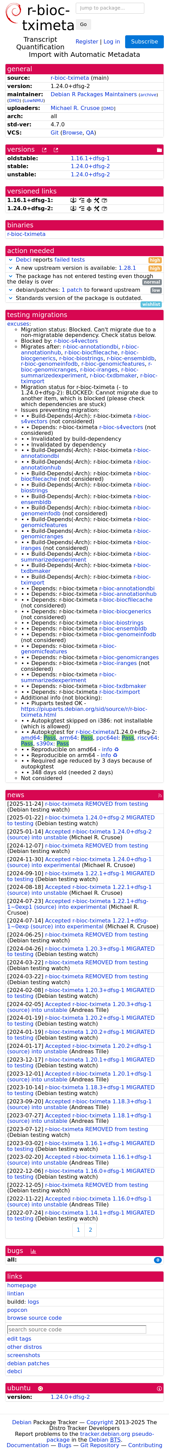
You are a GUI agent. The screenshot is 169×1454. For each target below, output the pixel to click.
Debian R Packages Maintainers (94, 94)
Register (87, 41)
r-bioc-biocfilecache (91, 352)
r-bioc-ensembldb (131, 358)
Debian (22, 1422)
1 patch (72, 290)
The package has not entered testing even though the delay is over (84, 279)
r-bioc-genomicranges (129, 657)
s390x (45, 743)
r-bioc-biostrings (81, 358)
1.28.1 (127, 268)
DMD (14, 100)
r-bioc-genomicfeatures (113, 364)
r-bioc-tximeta (70, 78)
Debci (24, 259)
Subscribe (144, 41)
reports (84, 260)
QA (90, 132)
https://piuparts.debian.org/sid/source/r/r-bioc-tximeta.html (84, 712)
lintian (15, 1293)
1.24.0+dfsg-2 (90, 166)
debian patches (28, 1363)
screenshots (23, 1355)
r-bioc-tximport (119, 692)
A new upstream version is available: (84, 268)
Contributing (145, 1445)
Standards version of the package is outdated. (84, 298)
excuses (18, 324)
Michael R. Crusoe (75, 108)
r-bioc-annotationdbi (90, 346)
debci (14, 1371)
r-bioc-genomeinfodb (49, 364)
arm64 (68, 738)
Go (83, 24)
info (107, 749)
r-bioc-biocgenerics (125, 611)
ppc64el (107, 738)
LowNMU (33, 100)
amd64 (30, 738)
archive (148, 94)
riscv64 (147, 738)
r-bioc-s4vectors (76, 341)
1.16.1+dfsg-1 (90, 158)
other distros (24, 1347)
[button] (10, 259)
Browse (72, 132)
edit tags (19, 1339)
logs (33, 1302)
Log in (112, 41)
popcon (17, 1310)
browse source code (34, 1318)
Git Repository (100, 1445)
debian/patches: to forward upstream (84, 290)
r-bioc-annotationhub (128, 594)
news (15, 795)
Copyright (99, 1422)
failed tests (70, 259)
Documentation (28, 1445)
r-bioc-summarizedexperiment (79, 372)
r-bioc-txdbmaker (113, 375)
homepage (21, 1285)
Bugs (65, 1445)
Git (55, 132)
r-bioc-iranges (99, 369)
